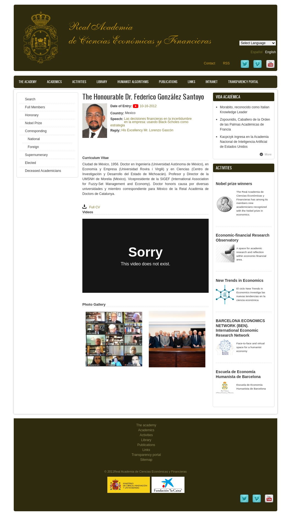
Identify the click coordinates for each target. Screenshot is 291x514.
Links (191, 81)
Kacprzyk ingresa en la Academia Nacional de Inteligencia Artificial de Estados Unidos (244, 142)
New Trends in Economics (240, 280)
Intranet (212, 81)
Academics (54, 81)
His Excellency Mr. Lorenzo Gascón (147, 130)
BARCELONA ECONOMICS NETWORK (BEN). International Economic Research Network (240, 328)
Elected (30, 163)
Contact (209, 63)
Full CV (94, 207)
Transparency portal (243, 81)
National (34, 139)
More (268, 154)
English (270, 52)
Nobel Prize (33, 123)
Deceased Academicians (43, 171)
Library (102, 81)
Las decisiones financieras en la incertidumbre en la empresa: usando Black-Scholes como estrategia (151, 122)
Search (30, 99)
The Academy (28, 81)
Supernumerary (36, 155)
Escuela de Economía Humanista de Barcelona (238, 374)
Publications (168, 81)
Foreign (33, 147)
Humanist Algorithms (133, 81)
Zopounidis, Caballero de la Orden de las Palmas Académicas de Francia (245, 124)
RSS (226, 63)
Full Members (35, 107)
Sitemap (146, 460)
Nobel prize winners (234, 183)
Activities (79, 81)
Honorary (31, 115)
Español (256, 52)
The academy (146, 425)
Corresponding (36, 131)
